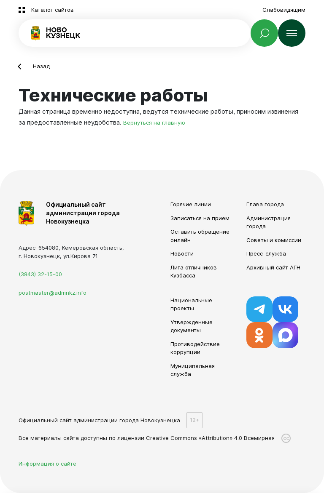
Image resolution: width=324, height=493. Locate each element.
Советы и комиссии (273, 240)
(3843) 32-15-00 (40, 274)
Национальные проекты (191, 304)
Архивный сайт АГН (273, 267)
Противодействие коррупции (195, 348)
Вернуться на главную (154, 122)
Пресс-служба (266, 253)
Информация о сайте (47, 463)
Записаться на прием (200, 218)
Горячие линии (190, 204)
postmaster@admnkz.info (52, 292)
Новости (182, 253)
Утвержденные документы (191, 326)
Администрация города (268, 222)
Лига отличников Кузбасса (193, 271)
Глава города (265, 204)
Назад (41, 66)
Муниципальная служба (192, 370)
